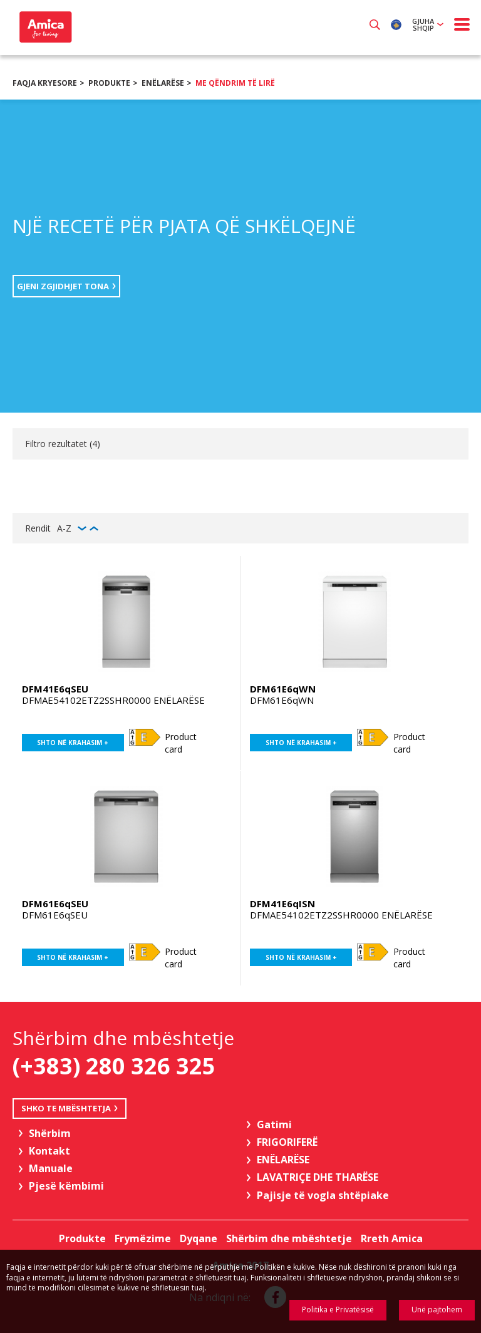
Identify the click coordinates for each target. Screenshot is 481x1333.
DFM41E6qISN (282, 903)
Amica (44, 27)
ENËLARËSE (163, 83)
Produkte (109, 83)
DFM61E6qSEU (55, 903)
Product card (181, 743)
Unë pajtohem (436, 1309)
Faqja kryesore (45, 83)
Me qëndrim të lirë (235, 83)
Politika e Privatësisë (338, 1309)
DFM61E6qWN (283, 688)
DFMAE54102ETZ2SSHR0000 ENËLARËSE (113, 700)
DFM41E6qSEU (55, 688)
